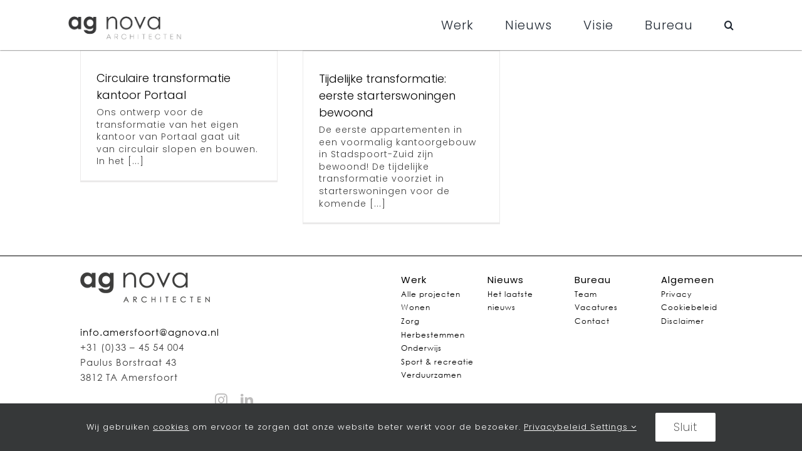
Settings (613, 427)
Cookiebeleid (689, 307)
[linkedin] (247, 400)
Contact (592, 321)
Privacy (676, 294)
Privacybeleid (557, 427)
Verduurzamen (431, 375)
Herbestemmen (433, 334)
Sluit (685, 427)
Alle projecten (431, 294)
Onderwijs (421, 348)
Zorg (410, 321)
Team (586, 294)
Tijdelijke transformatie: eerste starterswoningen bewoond (387, 95)
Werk (414, 279)
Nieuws (505, 279)
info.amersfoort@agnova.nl (149, 332)
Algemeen (687, 279)
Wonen (415, 307)
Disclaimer (682, 321)
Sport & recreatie (437, 361)
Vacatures (596, 307)
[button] (729, 25)
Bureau (593, 279)
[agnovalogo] (126, 14)
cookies (171, 427)
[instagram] (221, 400)
